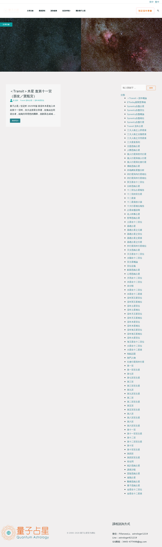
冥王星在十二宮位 (135, 181)
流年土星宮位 (133, 305)
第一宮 (130, 365)
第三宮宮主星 (133, 385)
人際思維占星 (133, 150)
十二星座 (131, 197)
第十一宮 (131, 429)
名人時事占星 (133, 213)
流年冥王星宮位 (134, 297)
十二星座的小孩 (134, 201)
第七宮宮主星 (133, 377)
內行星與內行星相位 (136, 174)
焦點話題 (131, 353)
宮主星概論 (132, 261)
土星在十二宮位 (134, 221)
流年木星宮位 (133, 321)
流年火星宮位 (133, 337)
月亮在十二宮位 (134, 277)
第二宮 (130, 397)
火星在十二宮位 (134, 345)
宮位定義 (131, 265)
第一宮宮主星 (133, 369)
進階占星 (131, 477)
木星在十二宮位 (134, 281)
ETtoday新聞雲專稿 (136, 102)
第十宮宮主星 (133, 449)
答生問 (130, 461)
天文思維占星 (133, 249)
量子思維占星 (133, 485)
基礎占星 (131, 225)
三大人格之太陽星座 (136, 134)
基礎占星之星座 (134, 237)
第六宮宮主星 (133, 425)
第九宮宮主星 (133, 393)
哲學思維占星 (133, 217)
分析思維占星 (133, 186)
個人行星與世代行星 (136, 154)
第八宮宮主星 (133, 417)
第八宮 (130, 413)
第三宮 (130, 381)
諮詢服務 (48, 11)
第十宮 (130, 445)
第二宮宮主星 (133, 401)
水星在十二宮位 (134, 289)
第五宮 (130, 405)
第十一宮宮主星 (134, 433)
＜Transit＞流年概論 (137, 98)
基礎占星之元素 (134, 229)
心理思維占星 (133, 273)
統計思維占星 (133, 465)
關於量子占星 (71, 11)
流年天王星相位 (134, 317)
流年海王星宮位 (134, 329)
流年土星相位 (133, 309)
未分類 (130, 285)
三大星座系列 (133, 142)
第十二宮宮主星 (134, 441)
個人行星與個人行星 (136, 158)
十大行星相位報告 (135, 205)
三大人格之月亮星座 (136, 138)
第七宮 (130, 373)
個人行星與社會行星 (136, 161)
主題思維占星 (133, 146)
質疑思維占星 (133, 473)
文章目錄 (29, 11)
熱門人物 (131, 357)
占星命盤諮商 (133, 209)
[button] (145, 11)
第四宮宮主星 (133, 457)
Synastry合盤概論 (135, 114)
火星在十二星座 (134, 349)
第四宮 (130, 453)
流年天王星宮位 (134, 313)
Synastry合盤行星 (135, 122)
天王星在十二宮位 (135, 253)
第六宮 (130, 421)
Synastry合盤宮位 (135, 110)
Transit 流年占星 (135, 126)
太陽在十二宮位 (134, 257)
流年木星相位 (133, 325)
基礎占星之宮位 (134, 233)
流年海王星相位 (134, 333)
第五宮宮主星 (133, 409)
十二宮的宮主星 (134, 193)
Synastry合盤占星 (135, 106)
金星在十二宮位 (134, 489)
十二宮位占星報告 (135, 189)
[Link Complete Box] (33, 105)
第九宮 (130, 389)
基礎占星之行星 (134, 241)
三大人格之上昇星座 (136, 130)
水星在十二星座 (134, 293)
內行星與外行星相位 (136, 177)
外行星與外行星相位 (136, 245)
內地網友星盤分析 (135, 170)
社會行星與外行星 (135, 361)
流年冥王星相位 (134, 301)
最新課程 (39, 11)
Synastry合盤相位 (135, 118)
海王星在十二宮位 (135, 341)
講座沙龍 (131, 469)
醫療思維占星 (133, 481)
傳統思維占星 (133, 166)
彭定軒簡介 (59, 11)
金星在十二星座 (134, 493)
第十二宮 (131, 437)
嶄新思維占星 (133, 269)
